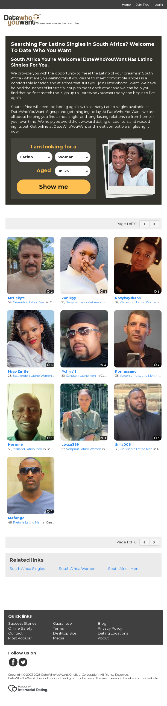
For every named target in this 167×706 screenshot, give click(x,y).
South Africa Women (77, 568)
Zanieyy (68, 298)
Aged (44, 170)
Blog (102, 623)
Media (58, 638)
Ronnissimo (126, 371)
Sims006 (123, 444)
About (103, 638)
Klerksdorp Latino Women (138, 302)
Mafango (16, 518)
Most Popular (20, 638)
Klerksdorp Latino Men (136, 449)
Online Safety (20, 628)
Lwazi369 (70, 444)
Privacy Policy (110, 628)
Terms (58, 628)
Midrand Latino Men (27, 449)
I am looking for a (53, 147)
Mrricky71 (16, 298)
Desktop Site (65, 633)
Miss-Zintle (18, 371)
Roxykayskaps (128, 298)
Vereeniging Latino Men (137, 376)
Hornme (15, 444)
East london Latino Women (32, 376)
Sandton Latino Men (81, 376)
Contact (15, 633)
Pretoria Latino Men (27, 522)
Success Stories (22, 623)
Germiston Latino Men (29, 302)
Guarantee (62, 623)
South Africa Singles (27, 568)
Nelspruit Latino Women (83, 302)
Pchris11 (68, 371)
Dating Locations (113, 633)
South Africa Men (123, 568)
